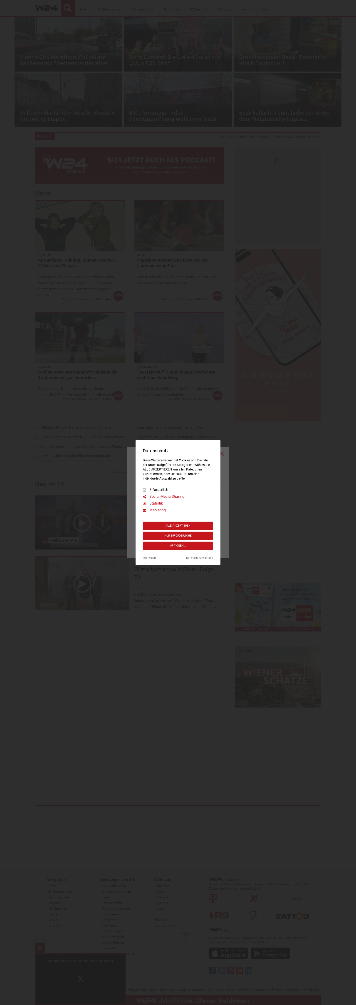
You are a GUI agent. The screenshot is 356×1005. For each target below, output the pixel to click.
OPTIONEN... (178, 545)
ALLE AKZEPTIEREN (178, 525)
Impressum (150, 558)
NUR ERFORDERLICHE (178, 535)
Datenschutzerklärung (199, 558)
